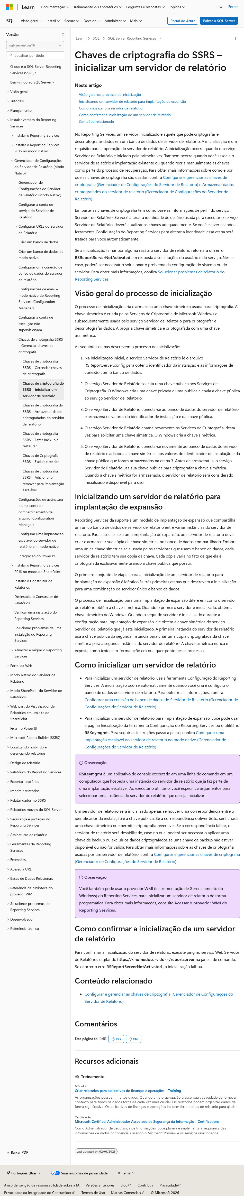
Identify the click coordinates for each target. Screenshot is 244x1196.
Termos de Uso (93, 1192)
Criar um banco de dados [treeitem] (38, 241)
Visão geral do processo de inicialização (110, 94)
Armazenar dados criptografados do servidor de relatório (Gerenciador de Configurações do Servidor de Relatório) (154, 191)
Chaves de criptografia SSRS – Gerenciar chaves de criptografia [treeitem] (42, 367)
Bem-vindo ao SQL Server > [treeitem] (32, 82)
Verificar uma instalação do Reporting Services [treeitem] (35, 615)
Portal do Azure (182, 20)
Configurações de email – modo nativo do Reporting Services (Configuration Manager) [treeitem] (39, 298)
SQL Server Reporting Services (132, 38)
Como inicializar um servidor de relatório (110, 108)
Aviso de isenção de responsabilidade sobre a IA (41, 1185)
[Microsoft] (9, 7)
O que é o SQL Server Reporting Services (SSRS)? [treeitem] (35, 69)
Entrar (233, 6)
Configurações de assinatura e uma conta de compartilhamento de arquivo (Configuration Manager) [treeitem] (41, 512)
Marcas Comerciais (126, 1192)
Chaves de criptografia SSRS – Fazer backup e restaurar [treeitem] (40, 439)
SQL (96, 38)
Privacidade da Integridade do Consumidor (37, 1192)
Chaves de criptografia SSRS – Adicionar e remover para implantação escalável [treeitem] (43, 481)
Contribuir (145, 1185)
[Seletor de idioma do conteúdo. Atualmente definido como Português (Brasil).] (23, 1173)
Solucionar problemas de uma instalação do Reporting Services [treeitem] (37, 634)
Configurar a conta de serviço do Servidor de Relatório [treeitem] (36, 210)
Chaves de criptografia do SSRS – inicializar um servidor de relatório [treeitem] (43, 389)
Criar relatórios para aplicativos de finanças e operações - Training (128, 1090)
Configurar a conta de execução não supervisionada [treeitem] (36, 323)
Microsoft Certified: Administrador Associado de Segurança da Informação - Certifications (147, 1121)
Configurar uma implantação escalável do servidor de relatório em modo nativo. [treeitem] (41, 540)
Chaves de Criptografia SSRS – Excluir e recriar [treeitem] (41, 458)
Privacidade (169, 1185)
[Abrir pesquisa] (221, 7)
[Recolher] (63, 34)
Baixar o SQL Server (219, 20)
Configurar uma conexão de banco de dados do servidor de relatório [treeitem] (40, 273)
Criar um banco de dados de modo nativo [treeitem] (41, 254)
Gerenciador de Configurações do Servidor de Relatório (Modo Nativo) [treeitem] (40, 188)
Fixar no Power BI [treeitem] (23, 728)
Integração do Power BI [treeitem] (37, 555)
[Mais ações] (235, 38)
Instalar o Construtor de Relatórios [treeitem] (33, 584)
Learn (80, 38)
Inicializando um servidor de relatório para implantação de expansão (132, 101)
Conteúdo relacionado (96, 121)
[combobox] (35, 45)
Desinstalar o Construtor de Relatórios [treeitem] (36, 599)
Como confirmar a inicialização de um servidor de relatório (125, 114)
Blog (124, 1185)
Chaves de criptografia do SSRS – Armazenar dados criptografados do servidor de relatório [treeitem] (43, 415)
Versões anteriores (100, 1185)
